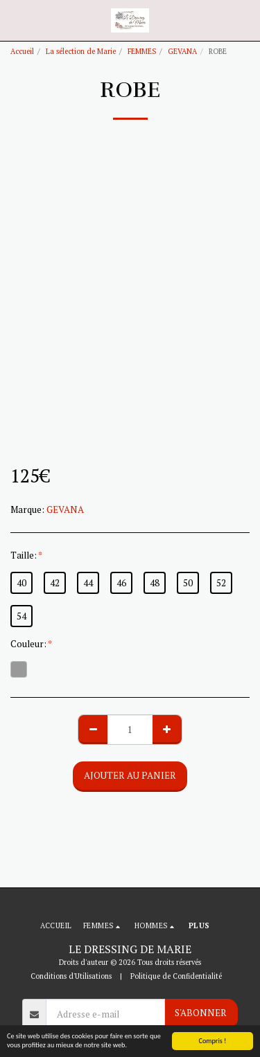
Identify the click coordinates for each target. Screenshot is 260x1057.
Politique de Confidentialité (176, 976)
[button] (15, 20)
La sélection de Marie (81, 51)
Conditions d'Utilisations (71, 976)
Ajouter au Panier (130, 775)
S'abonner (201, 1012)
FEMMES (142, 51)
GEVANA (182, 51)
